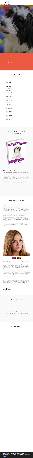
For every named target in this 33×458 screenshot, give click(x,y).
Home (1, 4)
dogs (25, 172)
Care (9, 96)
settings (29, 454)
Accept (5, 456)
